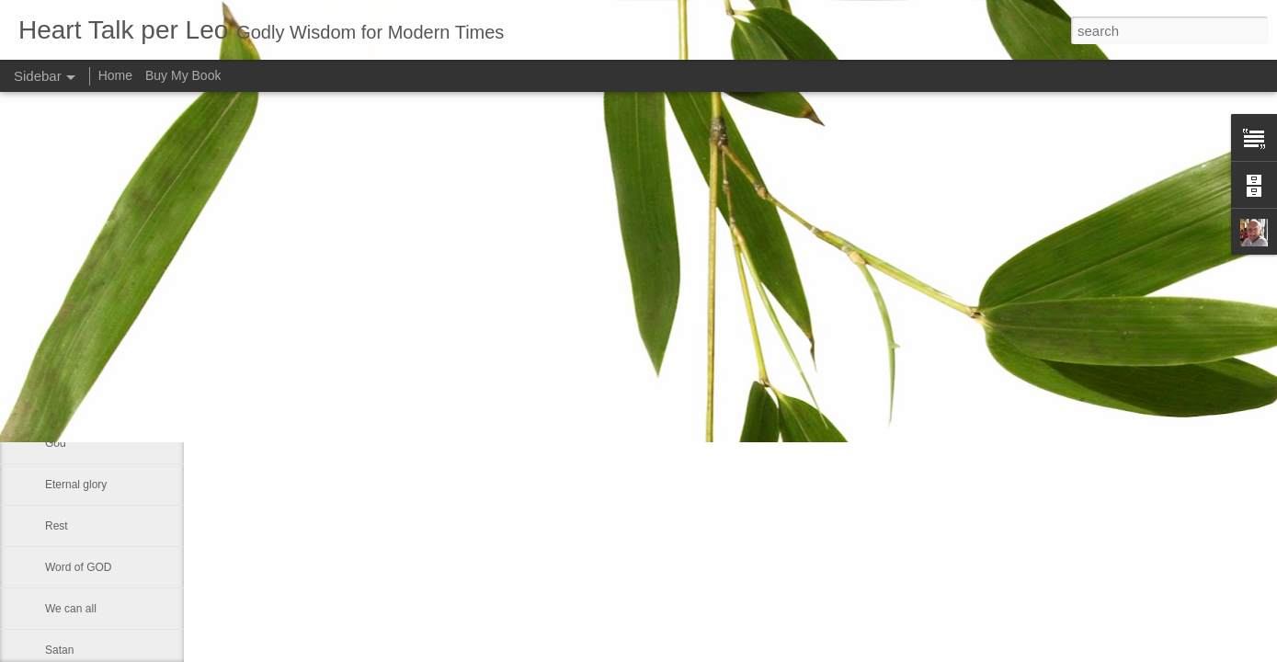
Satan (59, 650)
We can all (71, 608)
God (55, 443)
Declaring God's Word (99, 277)
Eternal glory (76, 484)
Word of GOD (78, 567)
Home (115, 75)
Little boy (67, 401)
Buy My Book (183, 75)
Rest (56, 525)
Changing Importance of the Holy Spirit (139, 360)
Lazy (56, 319)
